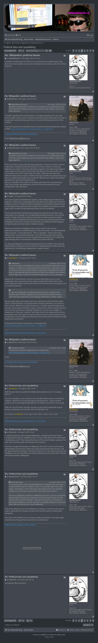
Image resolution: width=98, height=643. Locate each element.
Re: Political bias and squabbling (21, 385)
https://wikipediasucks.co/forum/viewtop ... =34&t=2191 (25, 325)
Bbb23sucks (73, 122)
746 (75, 505)
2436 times (84, 290)
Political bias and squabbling (19, 47)
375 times (83, 134)
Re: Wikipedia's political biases (22, 55)
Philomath (73, 456)
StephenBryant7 (75, 81)
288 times (83, 510)
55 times (81, 464)
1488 (75, 127)
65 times (83, 465)
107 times (82, 228)
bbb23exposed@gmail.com (19, 138)
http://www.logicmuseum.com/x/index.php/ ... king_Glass (25, 333)
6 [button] (90, 51)
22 (74, 176)
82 (74, 224)
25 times (83, 184)
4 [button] (84, 51)
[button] (73, 50)
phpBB (42, 635)
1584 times (82, 289)
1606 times (82, 132)
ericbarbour (73, 279)
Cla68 (71, 220)
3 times (81, 183)
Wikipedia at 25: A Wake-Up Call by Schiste (20, 525)
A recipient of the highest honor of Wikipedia (21, 134)
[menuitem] (18, 35)
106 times (83, 229)
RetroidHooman (75, 171)
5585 (75, 283)
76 (74, 460)
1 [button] (76, 51)
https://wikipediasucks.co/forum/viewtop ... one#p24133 (32, 129)
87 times (81, 508)
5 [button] (87, 51)
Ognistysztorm (75, 500)
